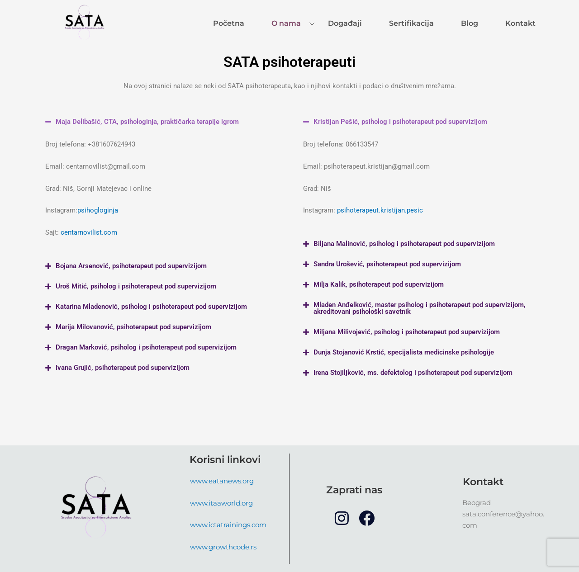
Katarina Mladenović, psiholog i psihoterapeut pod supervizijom (151, 307)
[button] (160, 122)
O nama (286, 23)
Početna (228, 23)
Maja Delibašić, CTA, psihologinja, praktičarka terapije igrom (147, 122)
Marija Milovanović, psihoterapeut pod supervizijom (133, 327)
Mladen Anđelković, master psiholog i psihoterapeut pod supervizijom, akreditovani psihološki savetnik (419, 308)
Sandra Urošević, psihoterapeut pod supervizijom (387, 264)
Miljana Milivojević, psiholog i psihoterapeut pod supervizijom (406, 332)
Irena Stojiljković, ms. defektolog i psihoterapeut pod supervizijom (413, 373)
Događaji (345, 23)
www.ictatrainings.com (228, 524)
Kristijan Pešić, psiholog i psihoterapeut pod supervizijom (400, 122)
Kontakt (520, 23)
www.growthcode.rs (223, 547)
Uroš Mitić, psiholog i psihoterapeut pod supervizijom (136, 286)
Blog (469, 23)
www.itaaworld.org (221, 503)
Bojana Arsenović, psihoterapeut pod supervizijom (131, 266)
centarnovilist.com (89, 232)
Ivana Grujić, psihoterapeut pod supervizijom (123, 368)
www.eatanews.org (222, 481)
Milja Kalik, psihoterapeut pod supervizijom (378, 284)
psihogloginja (97, 210)
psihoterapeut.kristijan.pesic (380, 210)
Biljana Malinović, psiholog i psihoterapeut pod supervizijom (404, 244)
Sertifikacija (411, 23)
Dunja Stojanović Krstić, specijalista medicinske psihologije (403, 352)
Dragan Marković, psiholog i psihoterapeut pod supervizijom (146, 347)
